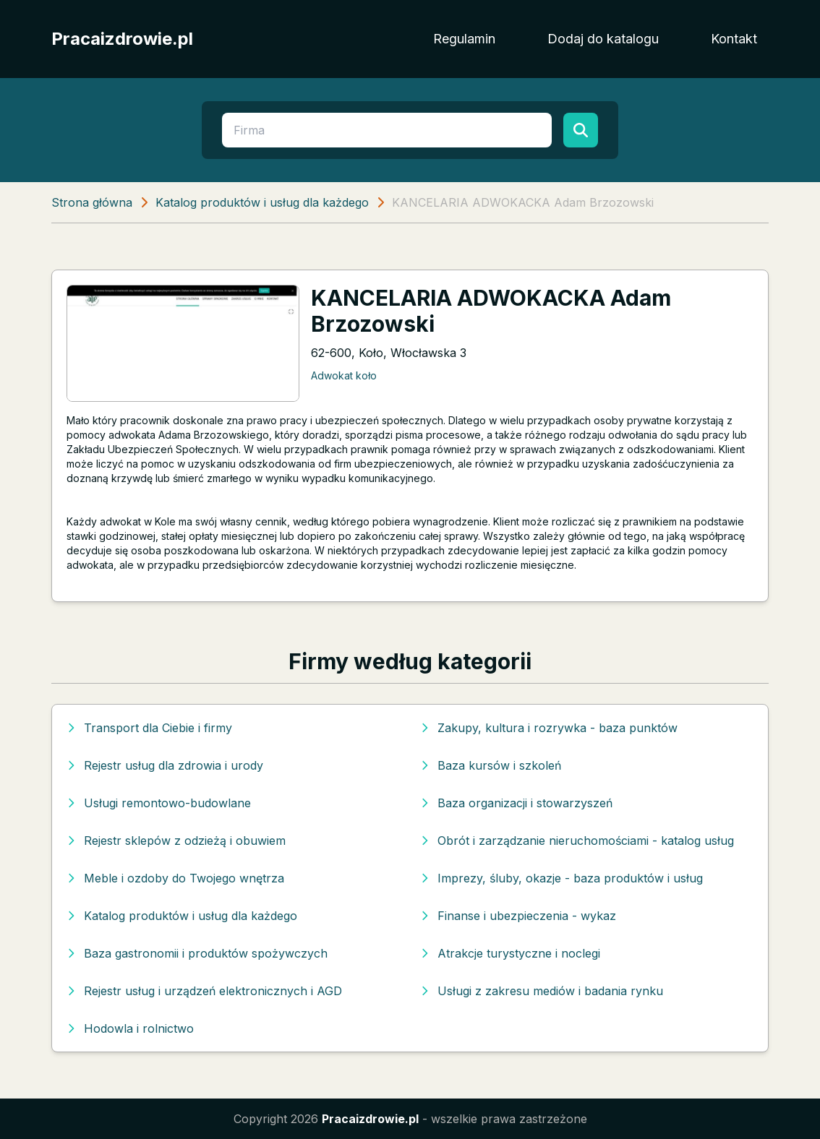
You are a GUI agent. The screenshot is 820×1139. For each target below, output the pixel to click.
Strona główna (91, 202)
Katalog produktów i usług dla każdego (262, 202)
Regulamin (464, 38)
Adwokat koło (344, 375)
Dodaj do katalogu (603, 38)
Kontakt (734, 38)
